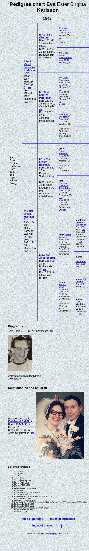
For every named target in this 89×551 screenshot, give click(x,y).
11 (41, 191)
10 (52, 176)
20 (61, 301)
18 (83, 230)
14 (61, 198)
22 (21, 427)
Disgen (53, 533)
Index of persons (32, 518)
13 (61, 168)
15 (64, 210)
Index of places (42, 525)
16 (45, 269)
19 (81, 242)
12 (61, 163)
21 (83, 286)
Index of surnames (62, 518)
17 (64, 247)
